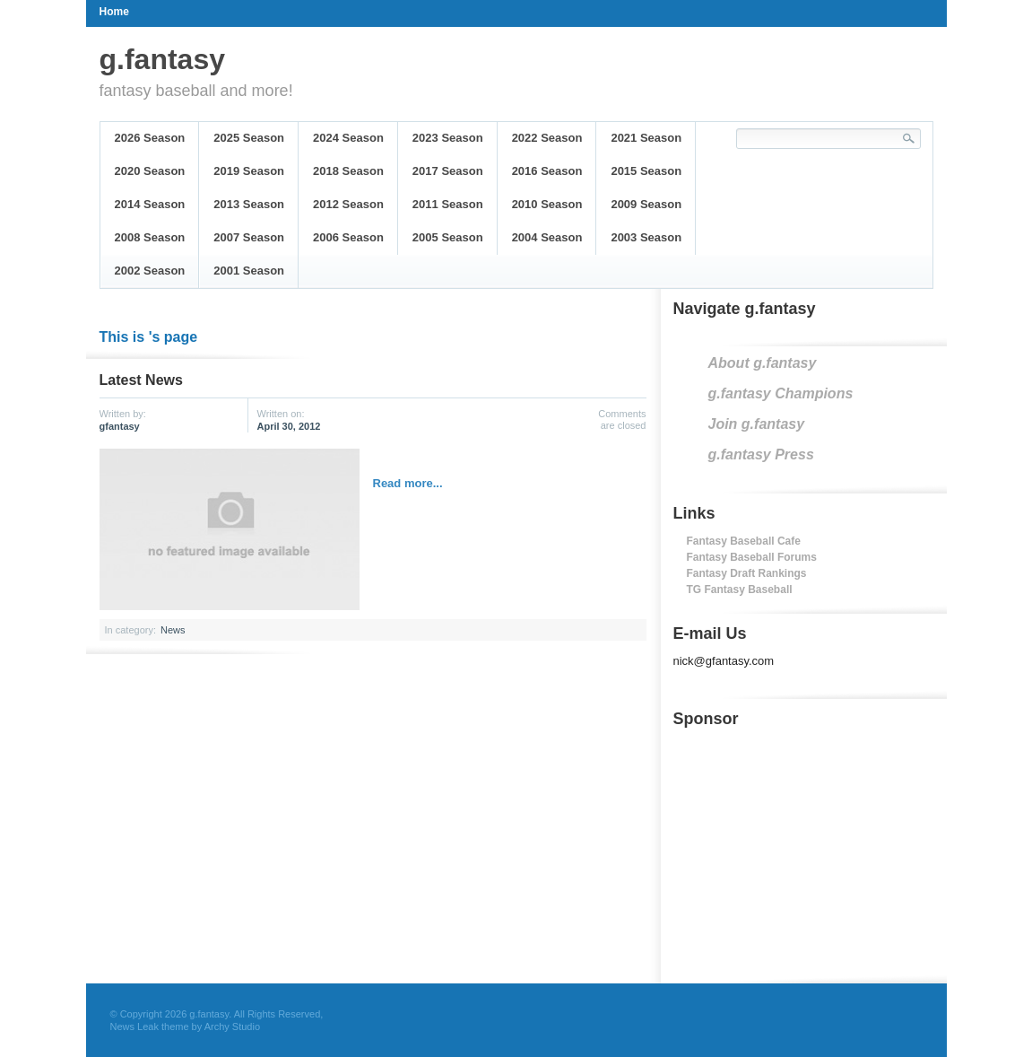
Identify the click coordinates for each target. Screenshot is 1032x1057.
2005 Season (447, 237)
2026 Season (150, 137)
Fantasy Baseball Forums (752, 557)
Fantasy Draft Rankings (747, 573)
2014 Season (150, 204)
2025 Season (248, 137)
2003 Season (646, 237)
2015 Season (646, 171)
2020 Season (150, 171)
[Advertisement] (807, 850)
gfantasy (120, 426)
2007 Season (248, 237)
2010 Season (547, 204)
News (173, 630)
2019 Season (248, 171)
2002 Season (150, 270)
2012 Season (348, 204)
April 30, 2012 (289, 426)
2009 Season (646, 204)
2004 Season (547, 237)
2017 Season (447, 171)
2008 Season (150, 237)
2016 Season (547, 171)
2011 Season (447, 204)
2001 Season (248, 270)
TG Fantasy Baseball (740, 589)
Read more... (408, 483)
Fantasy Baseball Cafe (744, 541)
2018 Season (348, 171)
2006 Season (348, 237)
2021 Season (646, 137)
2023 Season (447, 137)
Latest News (141, 380)
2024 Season (348, 137)
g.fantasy (162, 59)
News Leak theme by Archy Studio (185, 1026)
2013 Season (248, 204)
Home (114, 11)
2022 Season (547, 137)
